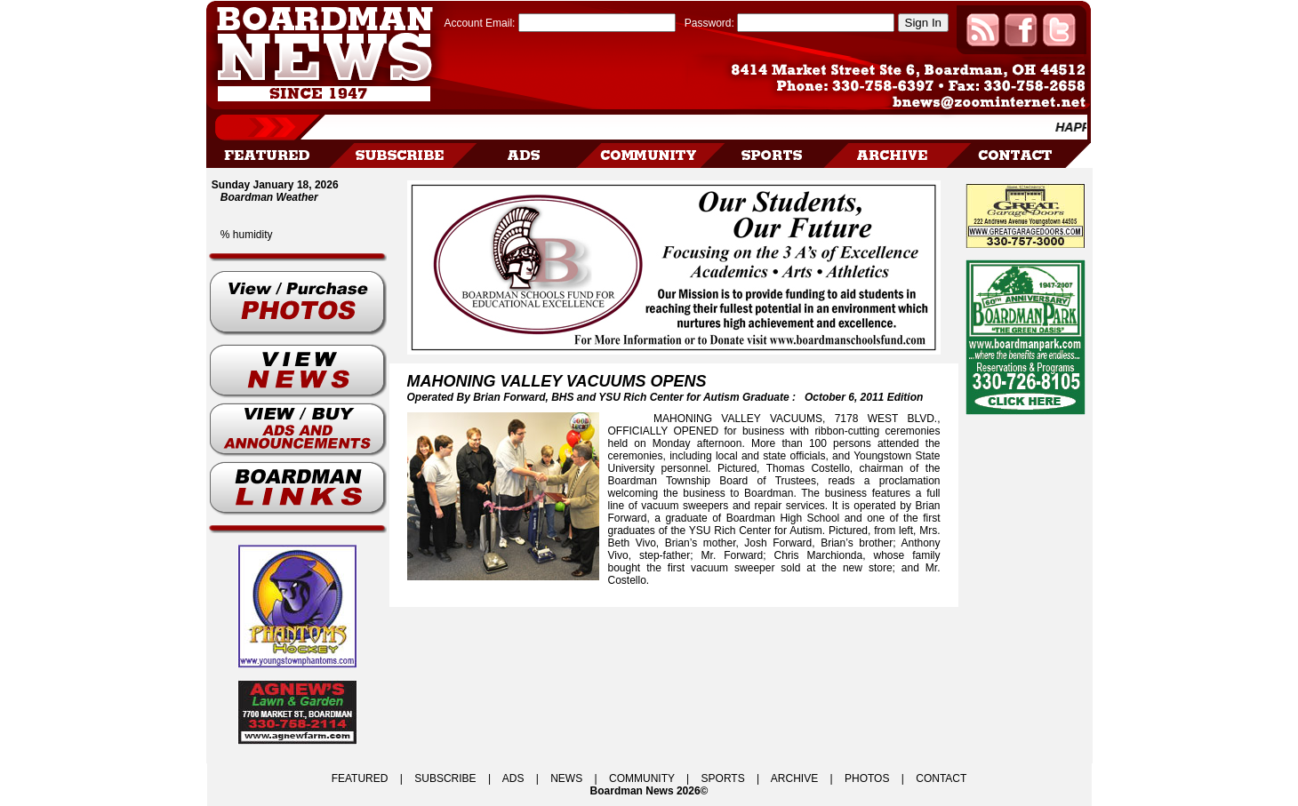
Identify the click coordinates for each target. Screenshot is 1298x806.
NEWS (566, 778)
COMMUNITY (642, 778)
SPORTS (723, 778)
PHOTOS (867, 778)
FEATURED (360, 778)
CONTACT (941, 778)
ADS (513, 778)
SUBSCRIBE (445, 778)
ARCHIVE (794, 778)
